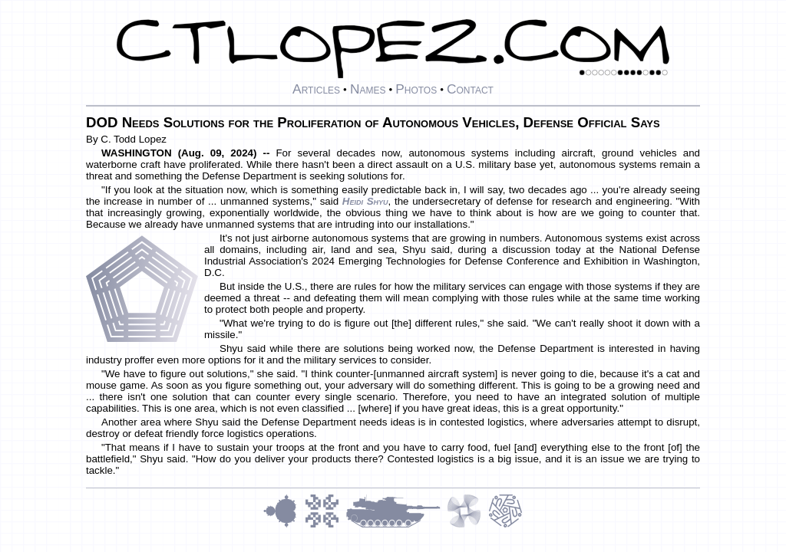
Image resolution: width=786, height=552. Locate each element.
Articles (316, 89)
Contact (470, 89)
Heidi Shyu (365, 201)
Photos (416, 89)
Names (368, 89)
